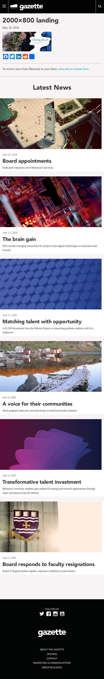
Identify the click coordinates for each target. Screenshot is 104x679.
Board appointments (26, 161)
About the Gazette (52, 649)
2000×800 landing (30, 20)
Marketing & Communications (52, 663)
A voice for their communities (37, 404)
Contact (52, 658)
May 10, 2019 (10, 27)
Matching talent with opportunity (41, 321)
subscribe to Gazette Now (73, 69)
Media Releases (52, 667)
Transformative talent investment (41, 482)
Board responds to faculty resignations (48, 564)
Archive (52, 654)
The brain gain (19, 239)
